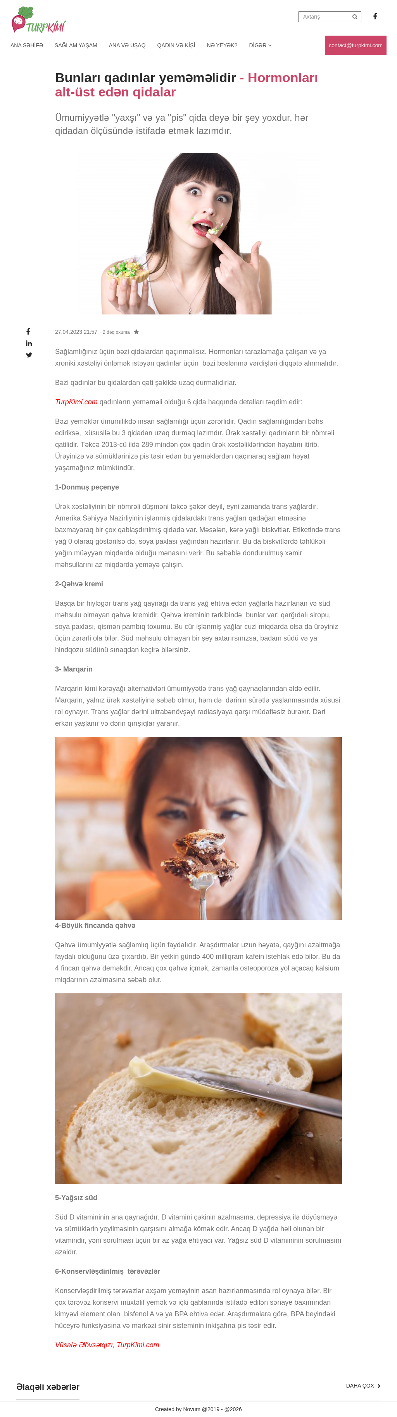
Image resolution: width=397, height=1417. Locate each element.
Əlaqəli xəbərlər (47, 1387)
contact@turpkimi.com (356, 45)
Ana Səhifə (26, 45)
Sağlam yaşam (76, 45)
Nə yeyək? (222, 45)
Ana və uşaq (127, 45)
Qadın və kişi (176, 45)
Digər (260, 45)
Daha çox (363, 1386)
